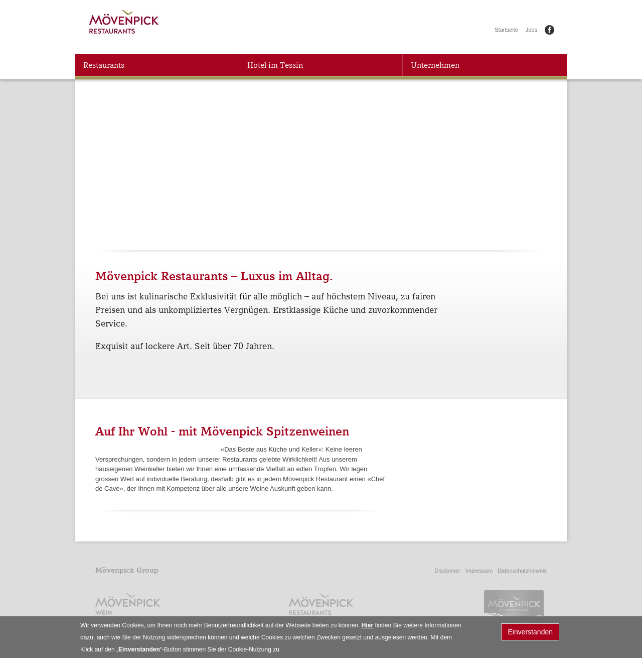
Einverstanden (530, 634)
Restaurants (103, 65)
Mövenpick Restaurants (125, 24)
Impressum (479, 571)
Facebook (549, 30)
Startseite (506, 30)
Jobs (531, 30)
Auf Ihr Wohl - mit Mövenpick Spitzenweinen (222, 431)
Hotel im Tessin (275, 65)
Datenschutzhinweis (522, 571)
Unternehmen (435, 65)
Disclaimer (447, 571)
